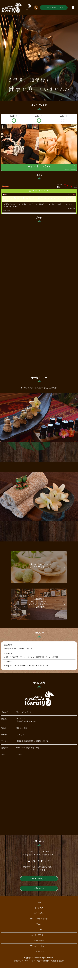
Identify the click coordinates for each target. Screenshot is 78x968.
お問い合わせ (39, 888)
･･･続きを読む (71, 208)
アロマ (39, 924)
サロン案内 (39, 908)
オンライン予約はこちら (54, 8)
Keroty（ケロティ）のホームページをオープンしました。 (27, 666)
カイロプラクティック (39, 919)
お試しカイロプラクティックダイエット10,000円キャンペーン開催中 (31, 657)
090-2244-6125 (21, 728)
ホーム (39, 902)
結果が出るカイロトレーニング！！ (18, 649)
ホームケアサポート (39, 935)
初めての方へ (39, 913)
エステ (39, 930)
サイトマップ (39, 951)
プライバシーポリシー (39, 946)
